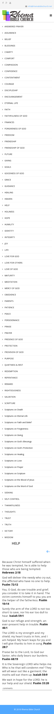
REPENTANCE (10, 377)
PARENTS (9, 301)
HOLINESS (9, 211)
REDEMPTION (11, 371)
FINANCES (9, 122)
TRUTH (7, 524)
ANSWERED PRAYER (13, 26)
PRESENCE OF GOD (13, 339)
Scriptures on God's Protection (18, 448)
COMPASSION (11, 64)
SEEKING (8, 492)
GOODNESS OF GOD (14, 173)
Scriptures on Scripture (14, 473)
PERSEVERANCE (11, 320)
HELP (7, 205)
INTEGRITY (9, 237)
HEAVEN (8, 199)
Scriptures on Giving (13, 435)
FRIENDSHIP (10, 141)
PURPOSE (9, 358)
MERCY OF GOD (12, 288)
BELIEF (7, 39)
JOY (6, 243)
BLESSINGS (9, 45)
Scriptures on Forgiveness (16, 428)
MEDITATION (10, 282)
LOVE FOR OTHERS (13, 262)
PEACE (7, 313)
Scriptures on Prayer (13, 467)
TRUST (7, 518)
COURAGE (9, 84)
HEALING (8, 192)
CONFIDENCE (10, 71)
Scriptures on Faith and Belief (18, 422)
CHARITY (8, 52)
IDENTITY (9, 230)
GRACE (7, 179)
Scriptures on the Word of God (18, 486)
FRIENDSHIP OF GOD (14, 147)
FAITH (7, 109)
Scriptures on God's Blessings (18, 441)
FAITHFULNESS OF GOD (15, 116)
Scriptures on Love (13, 460)
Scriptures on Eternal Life (16, 416)
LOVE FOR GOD (11, 256)
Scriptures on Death (13, 409)
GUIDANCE (9, 186)
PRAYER (8, 333)
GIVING (7, 160)
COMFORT (9, 58)
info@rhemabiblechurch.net (40, 6)
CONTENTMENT (12, 77)
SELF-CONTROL (11, 499)
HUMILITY (9, 224)
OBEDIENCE (10, 294)
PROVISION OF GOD (14, 352)
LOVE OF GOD (11, 269)
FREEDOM (9, 135)
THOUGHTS (9, 511)
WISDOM (8, 537)
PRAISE (7, 326)
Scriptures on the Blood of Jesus (19, 479)
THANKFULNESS (12, 505)
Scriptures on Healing (14, 454)
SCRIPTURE (9, 403)
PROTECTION (10, 345)
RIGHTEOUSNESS (12, 390)
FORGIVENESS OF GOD (15, 128)
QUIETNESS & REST (13, 365)
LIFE (6, 250)
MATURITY (9, 275)
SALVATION (9, 396)
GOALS (7, 167)
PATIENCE (9, 307)
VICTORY (8, 531)
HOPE (7, 218)
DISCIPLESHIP (11, 90)
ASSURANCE (10, 33)
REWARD (8, 384)
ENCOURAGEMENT (13, 96)
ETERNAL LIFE (11, 103)
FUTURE (8, 154)
